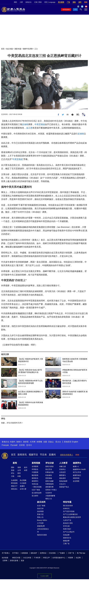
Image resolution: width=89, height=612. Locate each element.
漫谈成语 (62, 478)
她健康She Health (79, 469)
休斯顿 (39, 442)
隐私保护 (34, 553)
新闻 (15, 463)
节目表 (43, 454)
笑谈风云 (62, 469)
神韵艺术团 (16, 558)
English (75, 442)
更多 (22, 560)
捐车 (79, 2)
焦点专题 (9, 49)
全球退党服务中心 (58, 558)
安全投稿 (52, 553)
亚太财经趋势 (36, 493)
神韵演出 (14, 489)
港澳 (19, 467)
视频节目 (33, 454)
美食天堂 (40, 514)
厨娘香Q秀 (41, 526)
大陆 (12, 476)
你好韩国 (40, 511)
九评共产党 (67, 520)
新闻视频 (36, 463)
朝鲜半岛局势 (28, 49)
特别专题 (67, 502)
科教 (19, 476)
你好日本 (40, 508)
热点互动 (48, 469)
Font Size (77, 114)
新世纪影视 (14, 560)
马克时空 (48, 493)
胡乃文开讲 (77, 472)
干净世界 (37, 558)
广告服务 (61, 553)
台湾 (19, 470)
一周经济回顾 (36, 487)
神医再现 (76, 478)
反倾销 (25, 124)
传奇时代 (66, 508)
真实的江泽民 (68, 523)
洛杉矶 (26, 442)
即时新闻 (14, 483)
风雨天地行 (67, 529)
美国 (12, 470)
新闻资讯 (22, 454)
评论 (12, 473)
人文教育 (63, 463)
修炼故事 (66, 541)
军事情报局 (49, 484)
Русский (14, 445)
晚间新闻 (35, 475)
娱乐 (25, 467)
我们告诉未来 (68, 506)
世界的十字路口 (51, 490)
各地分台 (28, 2)
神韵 (15, 2)
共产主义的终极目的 (70, 514)
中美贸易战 (40, 124)
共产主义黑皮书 (68, 532)
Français (5, 445)
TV (76, 9)
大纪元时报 (27, 558)
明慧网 (70, 558)
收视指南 (24, 553)
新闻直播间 (66, 9)
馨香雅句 (62, 475)
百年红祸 (66, 526)
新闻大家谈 (49, 466)
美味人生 (40, 517)
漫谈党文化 (67, 538)
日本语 (22, 445)
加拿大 (19, 442)
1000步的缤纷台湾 (43, 530)
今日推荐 (23, 483)
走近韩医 (76, 481)
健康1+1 (76, 466)
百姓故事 (66, 535)
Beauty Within (42, 520)
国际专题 (18, 49)
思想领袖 (48, 478)
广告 (68, 2)
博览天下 (14, 486)
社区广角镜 (36, 490)
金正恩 (29, 128)
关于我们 (15, 553)
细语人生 (48, 499)
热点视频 (23, 480)
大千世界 (40, 523)
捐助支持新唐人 (66, 455)
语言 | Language (49, 2)
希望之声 (46, 558)
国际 (12, 467)
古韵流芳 (62, 472)
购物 (85, 2)
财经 (19, 473)
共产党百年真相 (68, 511)
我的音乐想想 (42, 535)
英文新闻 (61, 2)
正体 (35, 2)
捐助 (74, 2)
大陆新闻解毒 (50, 496)
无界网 (4, 560)
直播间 (52, 454)
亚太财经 (35, 496)
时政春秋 (48, 475)
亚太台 (58, 442)
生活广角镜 (41, 506)
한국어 (29, 445)
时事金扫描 (49, 472)
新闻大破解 (49, 481)
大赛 (21, 2)
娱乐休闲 (41, 502)
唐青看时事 (49, 487)
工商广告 (66, 544)
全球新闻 (35, 466)
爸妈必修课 (63, 481)
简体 (40, 2)
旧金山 (51, 442)
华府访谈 (35, 484)
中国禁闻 (35, 472)
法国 (45, 442)
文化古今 (62, 484)
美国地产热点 (64, 487)
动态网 (78, 558)
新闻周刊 (35, 481)
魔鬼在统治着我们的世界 (72, 517)
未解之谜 (62, 466)
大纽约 (12, 442)
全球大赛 (23, 489)
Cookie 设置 (44, 576)
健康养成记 (77, 475)
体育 (25, 470)
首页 (2, 49)
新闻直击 (35, 478)
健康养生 (77, 463)
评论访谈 (49, 463)
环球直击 (35, 469)
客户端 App (81, 553)
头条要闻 (14, 480)
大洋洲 (32, 442)
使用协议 (43, 553)
